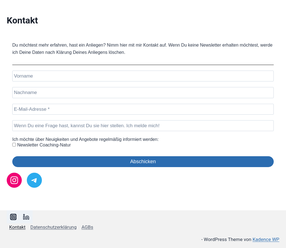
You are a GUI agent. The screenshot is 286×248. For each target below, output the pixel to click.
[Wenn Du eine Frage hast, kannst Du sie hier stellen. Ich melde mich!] (143, 125)
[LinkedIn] (26, 216)
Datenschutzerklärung (53, 227)
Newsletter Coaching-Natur (41, 145)
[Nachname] (143, 92)
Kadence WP (265, 239)
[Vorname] (143, 76)
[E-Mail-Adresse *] (143, 109)
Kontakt (17, 227)
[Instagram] (13, 216)
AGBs (87, 227)
